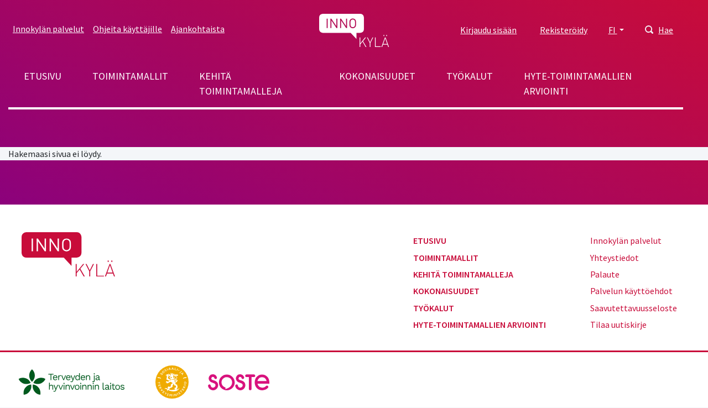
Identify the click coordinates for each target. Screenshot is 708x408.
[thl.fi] (77, 380)
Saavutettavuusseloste (633, 307)
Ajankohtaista (198, 28)
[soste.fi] (239, 380)
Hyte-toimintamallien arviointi (578, 83)
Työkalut (469, 76)
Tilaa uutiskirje (618, 324)
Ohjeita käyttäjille (127, 28)
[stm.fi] (173, 380)
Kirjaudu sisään (488, 29)
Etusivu (42, 76)
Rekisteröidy (563, 29)
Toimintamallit (130, 76)
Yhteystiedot (614, 257)
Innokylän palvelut (48, 28)
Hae (665, 29)
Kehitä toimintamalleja (240, 83)
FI (612, 29)
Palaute (605, 274)
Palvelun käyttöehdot (631, 290)
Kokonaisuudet (377, 76)
